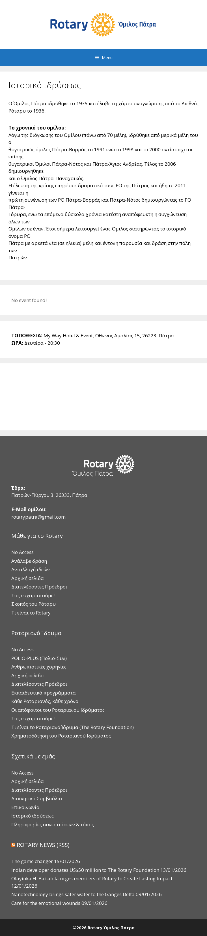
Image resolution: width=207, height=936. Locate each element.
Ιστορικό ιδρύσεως (32, 815)
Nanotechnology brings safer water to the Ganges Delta (73, 894)
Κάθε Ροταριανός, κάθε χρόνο (44, 701)
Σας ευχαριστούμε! (33, 595)
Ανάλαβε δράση (29, 561)
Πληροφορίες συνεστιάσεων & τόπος (52, 824)
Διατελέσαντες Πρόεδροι (39, 586)
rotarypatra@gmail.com (38, 517)
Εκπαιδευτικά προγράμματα (43, 692)
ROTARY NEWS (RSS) (43, 845)
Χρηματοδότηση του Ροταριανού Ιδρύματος (61, 735)
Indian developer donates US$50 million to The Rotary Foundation (85, 870)
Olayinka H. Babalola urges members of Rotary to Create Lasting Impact (91, 878)
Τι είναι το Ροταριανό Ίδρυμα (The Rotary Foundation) (72, 727)
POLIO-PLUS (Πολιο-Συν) (39, 658)
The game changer (32, 861)
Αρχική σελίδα (27, 578)
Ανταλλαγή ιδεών (30, 569)
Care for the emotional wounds (45, 903)
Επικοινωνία (25, 807)
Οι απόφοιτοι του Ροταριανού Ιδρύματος (58, 710)
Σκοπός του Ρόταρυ (33, 604)
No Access (22, 552)
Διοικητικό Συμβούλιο (36, 798)
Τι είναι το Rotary (31, 612)
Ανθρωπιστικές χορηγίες (38, 666)
